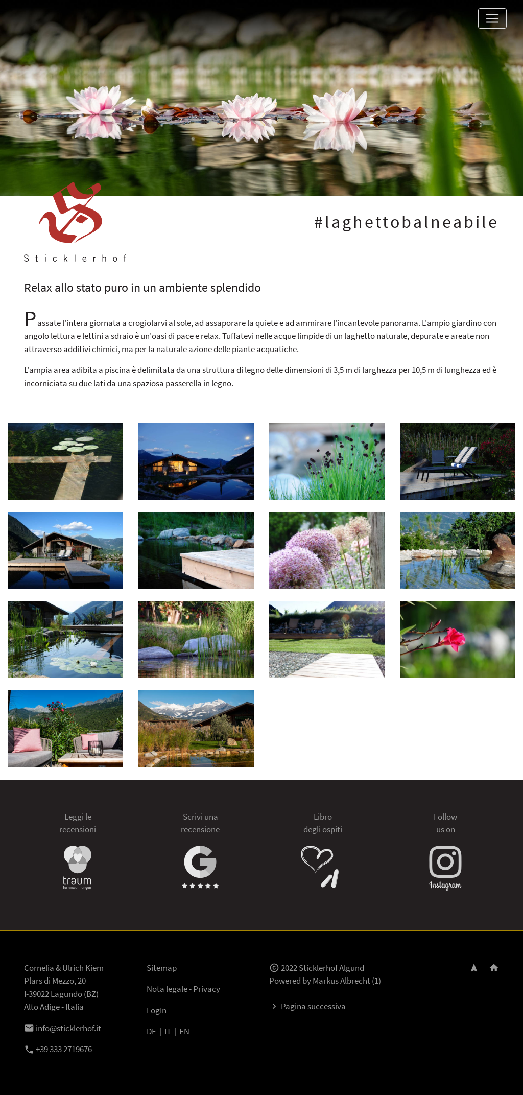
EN (184, 1031)
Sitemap (162, 967)
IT (167, 1031)
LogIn (157, 1010)
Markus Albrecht (341, 980)
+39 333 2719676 (58, 1049)
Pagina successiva (307, 1006)
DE (151, 1031)
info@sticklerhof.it (62, 1028)
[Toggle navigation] (492, 18)
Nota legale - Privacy (183, 988)
